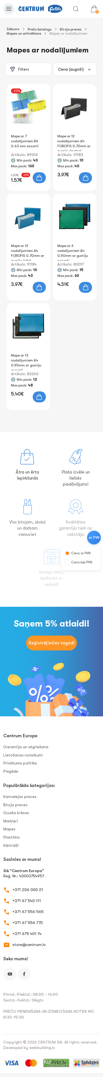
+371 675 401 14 (26, 933)
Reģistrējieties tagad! (52, 643)
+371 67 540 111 (26, 900)
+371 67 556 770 (27, 922)
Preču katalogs (40, 29)
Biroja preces (71, 29)
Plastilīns (11, 837)
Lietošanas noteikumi (23, 755)
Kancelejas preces (20, 796)
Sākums (13, 29)
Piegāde (10, 771)
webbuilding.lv (42, 1047)
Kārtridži (11, 845)
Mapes (9, 829)
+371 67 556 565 (28, 911)
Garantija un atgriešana (25, 747)
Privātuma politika (20, 763)
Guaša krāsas (16, 813)
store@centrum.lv (29, 944)
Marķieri (10, 821)
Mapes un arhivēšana (24, 33)
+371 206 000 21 (27, 889)
